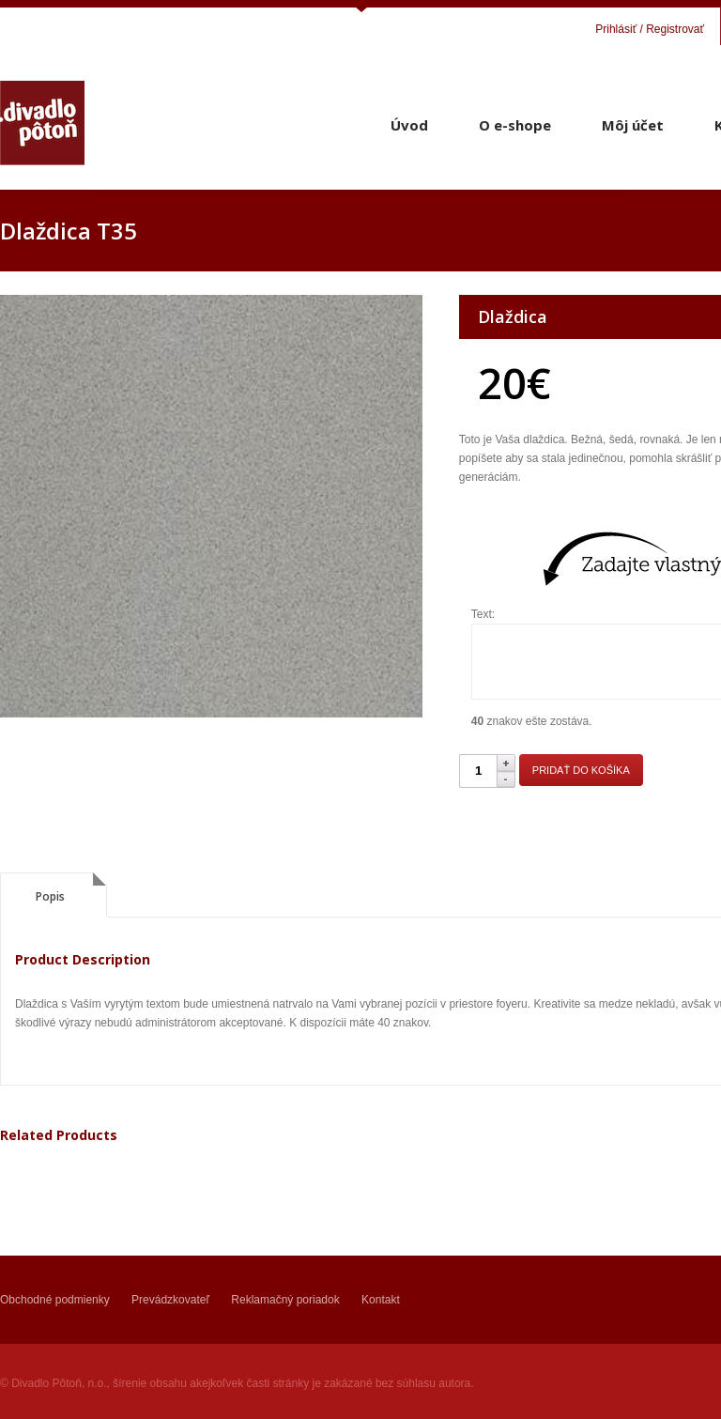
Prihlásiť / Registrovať (649, 29)
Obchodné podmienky (55, 1299)
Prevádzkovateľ (170, 1299)
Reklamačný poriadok (285, 1299)
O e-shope (515, 125)
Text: (483, 614)
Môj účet (633, 125)
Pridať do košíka (581, 770)
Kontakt (380, 1299)
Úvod (409, 125)
